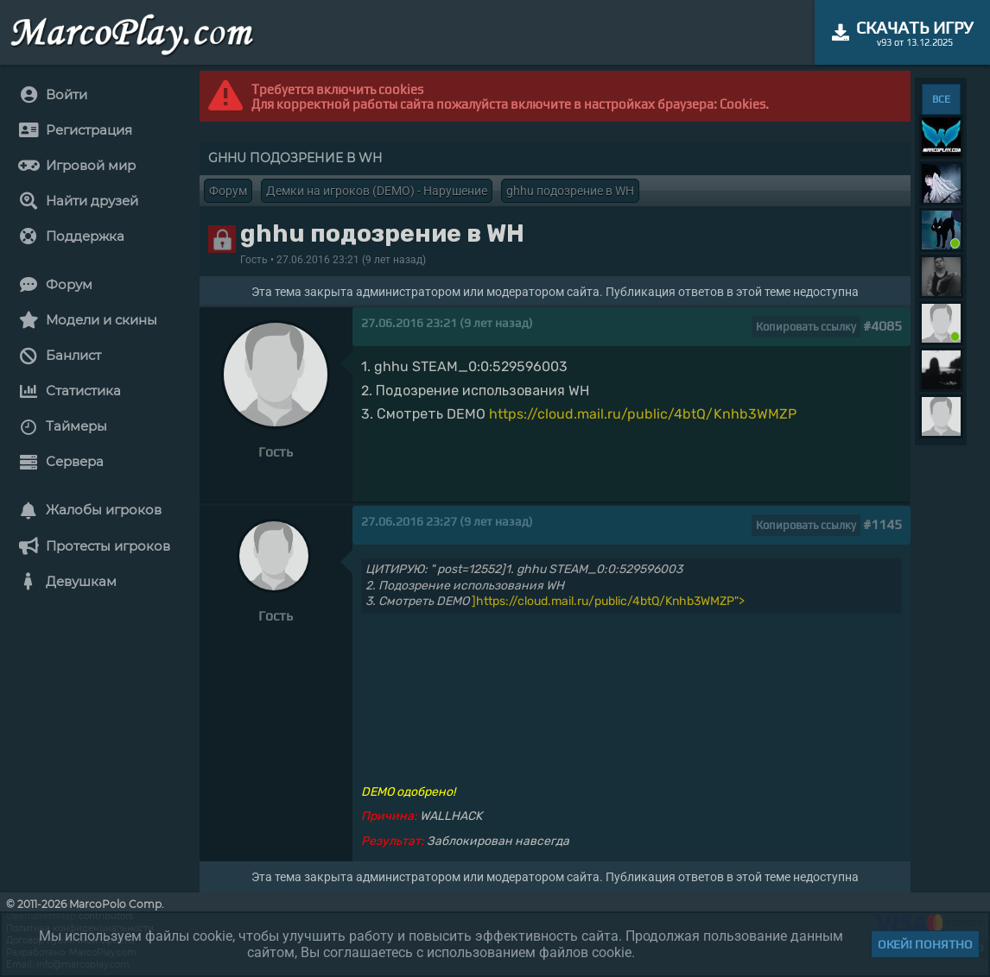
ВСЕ (941, 99)
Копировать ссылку (806, 326)
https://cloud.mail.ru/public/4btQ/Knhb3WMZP (642, 414)
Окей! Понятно (925, 944)
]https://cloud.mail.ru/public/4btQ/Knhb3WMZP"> (608, 601)
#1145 (882, 524)
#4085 (882, 326)
